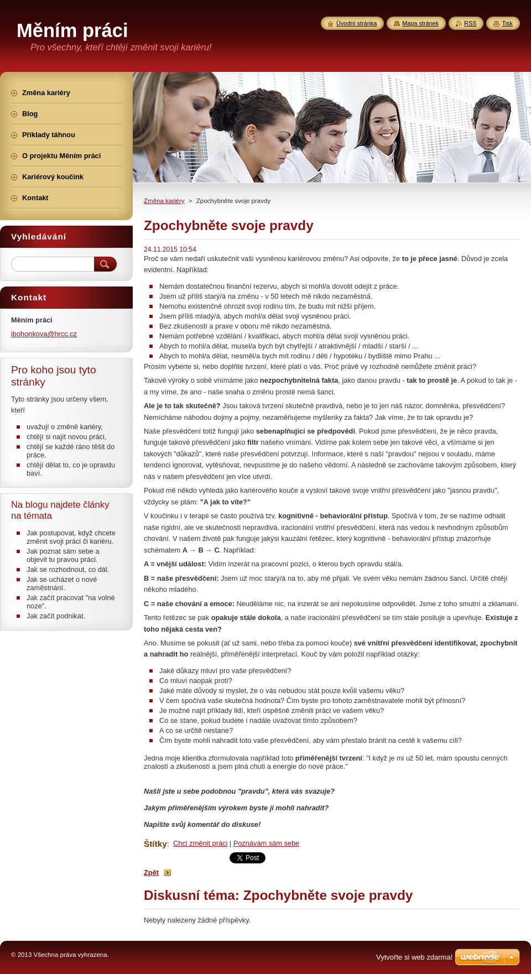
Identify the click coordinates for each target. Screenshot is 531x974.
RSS (470, 23)
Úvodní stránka (356, 23)
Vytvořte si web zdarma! (414, 957)
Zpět (151, 872)
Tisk (507, 23)
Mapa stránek (420, 23)
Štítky (155, 843)
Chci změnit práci (200, 843)
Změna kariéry (164, 200)
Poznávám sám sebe (266, 843)
